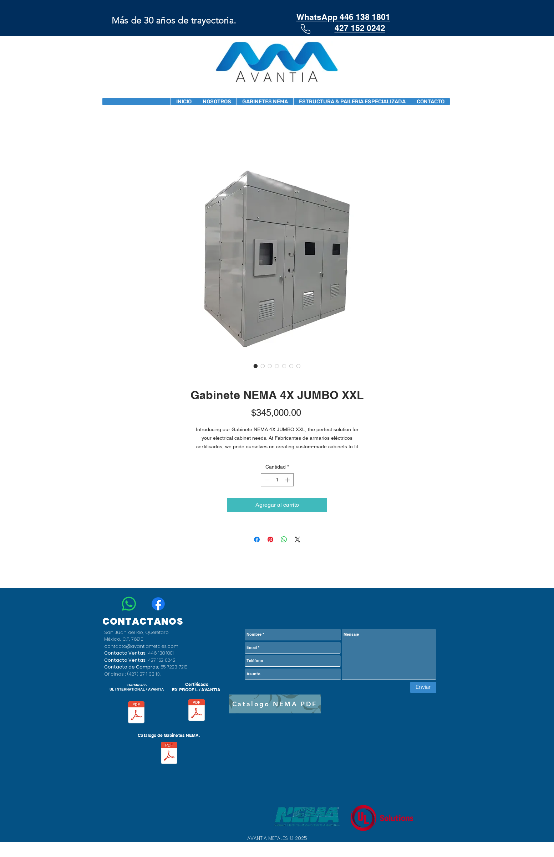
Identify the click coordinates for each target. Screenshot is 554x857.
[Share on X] (297, 539)
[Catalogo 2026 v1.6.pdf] (169, 754)
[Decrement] (266, 480)
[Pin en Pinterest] (270, 539)
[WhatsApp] (129, 604)
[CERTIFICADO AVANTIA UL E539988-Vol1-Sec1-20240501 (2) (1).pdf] (136, 713)
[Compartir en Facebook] (257, 539)
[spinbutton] (277, 480)
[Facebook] (158, 604)
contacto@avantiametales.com (141, 646)
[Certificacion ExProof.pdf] (197, 711)
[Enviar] (423, 687)
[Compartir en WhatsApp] (284, 539)
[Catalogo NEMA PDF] (275, 704)
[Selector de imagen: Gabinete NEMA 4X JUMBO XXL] (255, 366)
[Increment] (288, 480)
